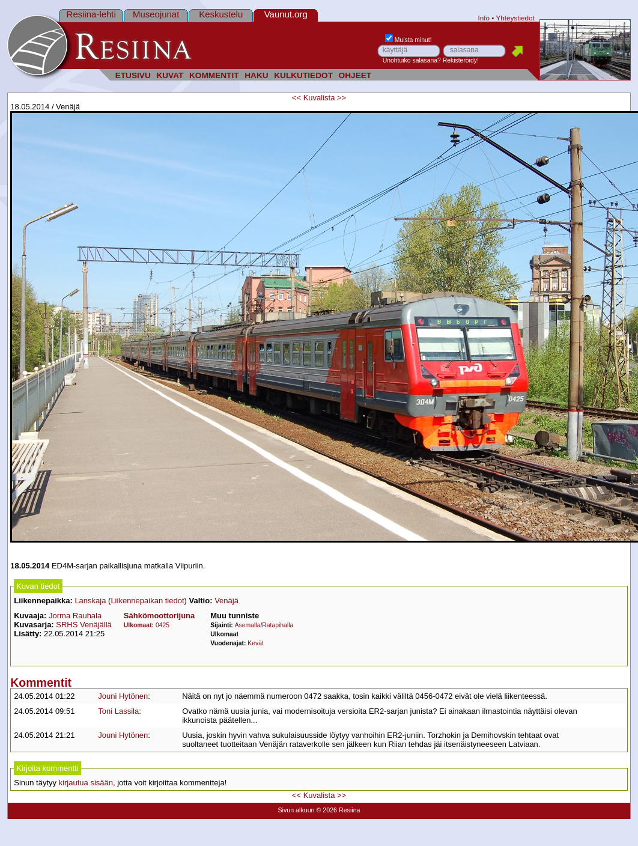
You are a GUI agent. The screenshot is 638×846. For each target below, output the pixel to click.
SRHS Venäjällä (84, 624)
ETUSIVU (133, 75)
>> (341, 97)
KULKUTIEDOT (303, 75)
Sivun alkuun (296, 810)
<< (296, 97)
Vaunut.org (286, 14)
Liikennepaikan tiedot (147, 600)
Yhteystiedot (515, 18)
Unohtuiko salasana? (412, 60)
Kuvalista (319, 97)
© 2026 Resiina (338, 810)
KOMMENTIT (214, 75)
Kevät (256, 643)
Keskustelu (221, 14)
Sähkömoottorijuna (159, 615)
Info (484, 18)
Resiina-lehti (91, 14)
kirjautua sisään (86, 782)
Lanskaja (90, 600)
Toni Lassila (118, 711)
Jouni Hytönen (123, 696)
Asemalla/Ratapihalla (264, 625)
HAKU (256, 75)
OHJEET (355, 75)
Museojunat (156, 14)
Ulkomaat (138, 625)
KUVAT (169, 75)
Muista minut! (408, 40)
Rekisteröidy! (461, 60)
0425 (162, 625)
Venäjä (226, 600)
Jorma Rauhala (75, 615)
